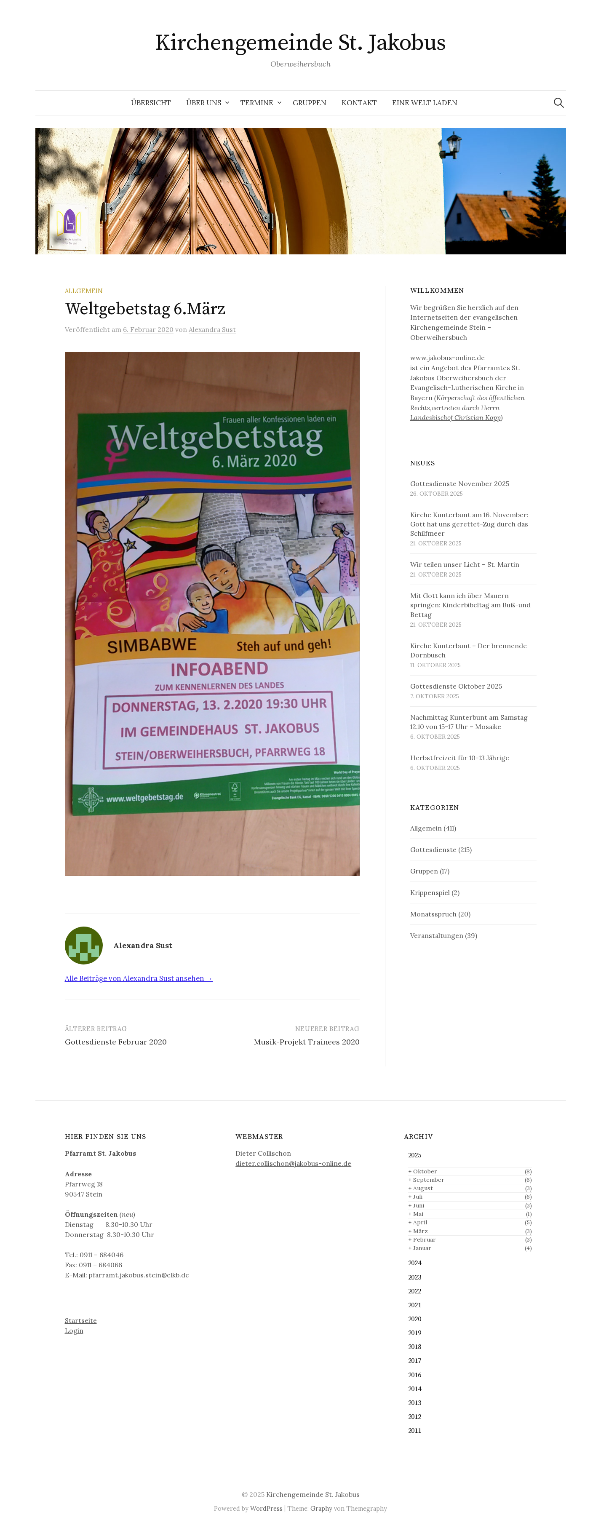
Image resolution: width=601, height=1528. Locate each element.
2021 (414, 1305)
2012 (414, 1417)
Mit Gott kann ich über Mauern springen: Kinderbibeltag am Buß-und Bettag (470, 604)
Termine (256, 102)
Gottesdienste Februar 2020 (116, 1042)
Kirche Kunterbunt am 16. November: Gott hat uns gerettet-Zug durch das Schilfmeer (469, 523)
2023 (414, 1277)
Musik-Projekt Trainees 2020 (307, 1042)
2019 (414, 1333)
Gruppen (309, 102)
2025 (414, 1155)
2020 (414, 1319)
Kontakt (359, 102)
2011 (414, 1430)
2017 (414, 1361)
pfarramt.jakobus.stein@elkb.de (139, 1275)
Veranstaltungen (436, 935)
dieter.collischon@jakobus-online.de (293, 1163)
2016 (414, 1375)
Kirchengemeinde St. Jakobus (300, 43)
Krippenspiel (430, 892)
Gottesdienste (433, 849)
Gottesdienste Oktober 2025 (456, 686)
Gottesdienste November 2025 (459, 483)
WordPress (266, 1508)
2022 (414, 1291)
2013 (414, 1403)
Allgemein (84, 291)
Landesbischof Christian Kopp (455, 417)
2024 (414, 1263)
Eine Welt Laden (424, 102)
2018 (414, 1347)
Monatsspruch (433, 914)
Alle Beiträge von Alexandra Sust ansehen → (139, 978)
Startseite (81, 1320)
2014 (414, 1389)
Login (74, 1330)
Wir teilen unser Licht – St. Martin (464, 564)
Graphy (321, 1508)
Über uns (203, 102)
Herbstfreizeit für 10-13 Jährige (459, 757)
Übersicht (151, 102)
